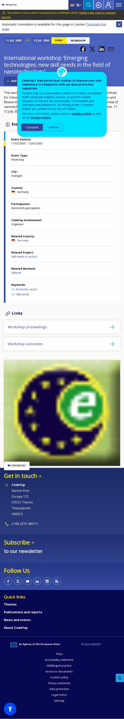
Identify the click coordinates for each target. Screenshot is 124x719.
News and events (17, 620)
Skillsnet (16, 273)
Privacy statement (59, 683)
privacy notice (41, 117)
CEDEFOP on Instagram (47, 581)
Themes (10, 604)
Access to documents (59, 671)
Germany (23, 240)
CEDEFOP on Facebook (8, 581)
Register (108, 5)
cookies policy (81, 113)
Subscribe (17, 542)
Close (119, 24)
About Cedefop (16, 628)
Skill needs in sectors (24, 256)
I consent (32, 127)
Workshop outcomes (25, 343)
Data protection (59, 689)
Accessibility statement (59, 660)
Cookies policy (59, 677)
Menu (119, 4)
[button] (83, 49)
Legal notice (59, 695)
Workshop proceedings (27, 327)
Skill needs (22, 294)
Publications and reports (23, 612)
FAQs (59, 654)
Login (98, 5)
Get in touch (20, 476)
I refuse (53, 127)
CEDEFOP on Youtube (27, 581)
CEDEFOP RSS (57, 581)
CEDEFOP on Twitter (18, 581)
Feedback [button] (120, 678)
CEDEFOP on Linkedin (37, 581)
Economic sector (26, 289)
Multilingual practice (59, 665)
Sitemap (59, 700)
